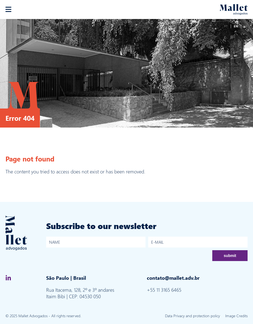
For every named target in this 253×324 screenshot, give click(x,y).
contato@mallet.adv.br (173, 278)
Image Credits (236, 315)
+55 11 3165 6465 (164, 290)
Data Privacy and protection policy (192, 315)
